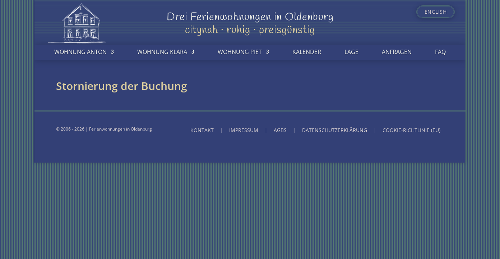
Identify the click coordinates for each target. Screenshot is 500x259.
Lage (351, 52)
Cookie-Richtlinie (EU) (411, 130)
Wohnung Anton (80, 52)
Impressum (243, 130)
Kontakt (202, 130)
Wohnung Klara (162, 52)
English (436, 11)
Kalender (306, 52)
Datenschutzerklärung (334, 130)
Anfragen (397, 52)
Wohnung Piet (240, 52)
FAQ (440, 52)
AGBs (280, 130)
